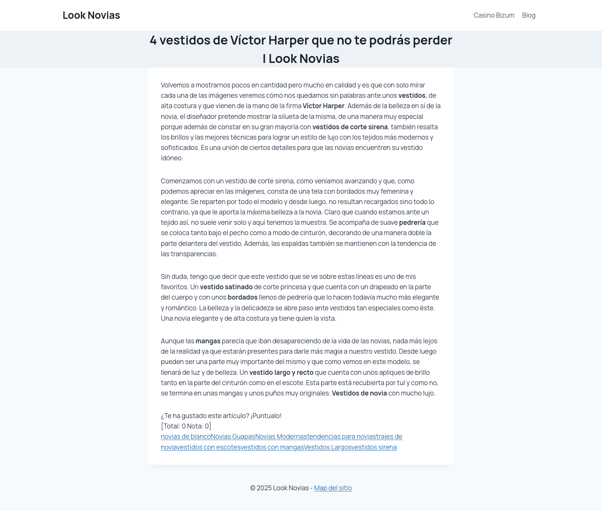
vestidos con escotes (208, 447)
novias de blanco (186, 436)
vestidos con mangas (272, 447)
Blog (529, 15)
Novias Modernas (281, 436)
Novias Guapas (233, 436)
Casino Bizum (494, 15)
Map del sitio (333, 487)
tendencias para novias (341, 436)
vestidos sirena (374, 447)
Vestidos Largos (327, 447)
